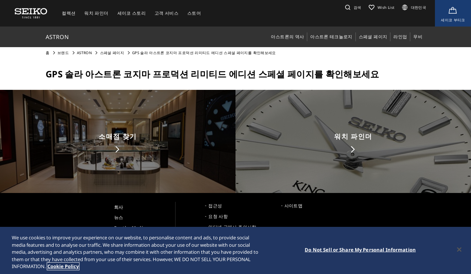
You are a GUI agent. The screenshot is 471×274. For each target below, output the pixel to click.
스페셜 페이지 (112, 52)
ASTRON (84, 52)
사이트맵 (293, 206)
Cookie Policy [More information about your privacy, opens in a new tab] (63, 267)
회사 (118, 207)
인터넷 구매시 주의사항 (232, 227)
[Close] (459, 250)
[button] (352, 7)
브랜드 (63, 52)
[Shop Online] (453, 13)
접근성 (215, 206)
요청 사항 (218, 216)
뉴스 (118, 217)
